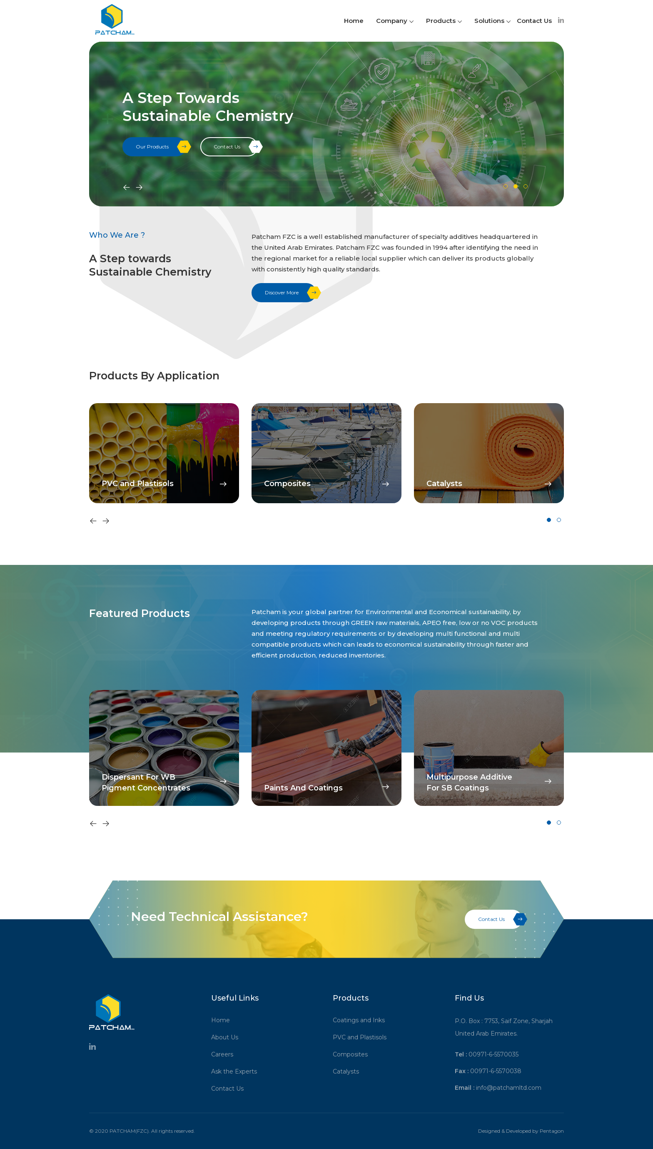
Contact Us (534, 21)
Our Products (161, 147)
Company (395, 21)
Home (354, 21)
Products (444, 21)
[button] (506, 186)
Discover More (290, 293)
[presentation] (126, 188)
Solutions (492, 21)
